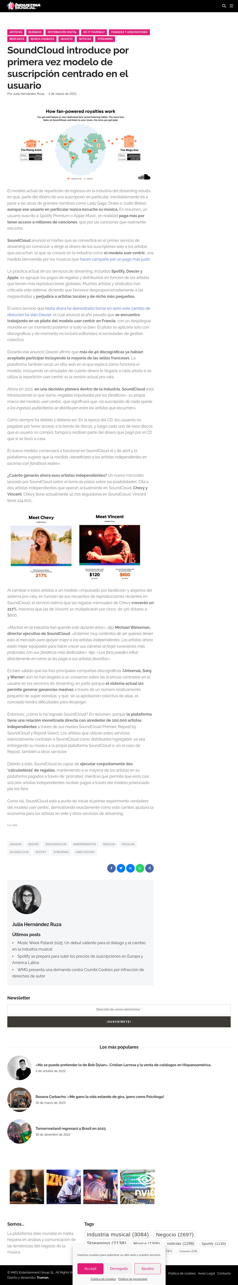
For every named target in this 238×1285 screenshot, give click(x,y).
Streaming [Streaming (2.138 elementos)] (106, 1243)
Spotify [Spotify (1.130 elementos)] (214, 1244)
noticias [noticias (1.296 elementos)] (181, 1243)
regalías (128, 844)
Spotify (41, 852)
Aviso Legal (206, 1273)
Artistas (16, 32)
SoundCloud (19, 852)
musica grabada (42, 39)
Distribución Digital (62, 32)
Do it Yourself (94, 32)
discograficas (56, 844)
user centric (85, 852)
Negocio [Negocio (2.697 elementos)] (175, 1234)
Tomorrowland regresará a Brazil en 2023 (71, 1128)
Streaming (105, 39)
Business (35, 32)
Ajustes (147, 1268)
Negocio (67, 39)
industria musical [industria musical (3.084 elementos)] (118, 1234)
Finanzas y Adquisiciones (129, 32)
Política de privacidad (132, 1279)
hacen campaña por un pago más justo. (115, 259)
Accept (90, 1268)
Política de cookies (103, 1279)
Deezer (33, 844)
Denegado (119, 1268)
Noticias (85, 39)
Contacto (224, 1273)
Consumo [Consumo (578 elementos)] (188, 1251)
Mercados (17, 39)
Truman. (43, 1277)
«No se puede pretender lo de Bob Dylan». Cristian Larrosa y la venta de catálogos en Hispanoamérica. (123, 1065)
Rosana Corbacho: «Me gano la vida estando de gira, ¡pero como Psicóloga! (100, 1097)
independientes (84, 844)
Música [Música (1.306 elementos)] (146, 1243)
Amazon (15, 844)
